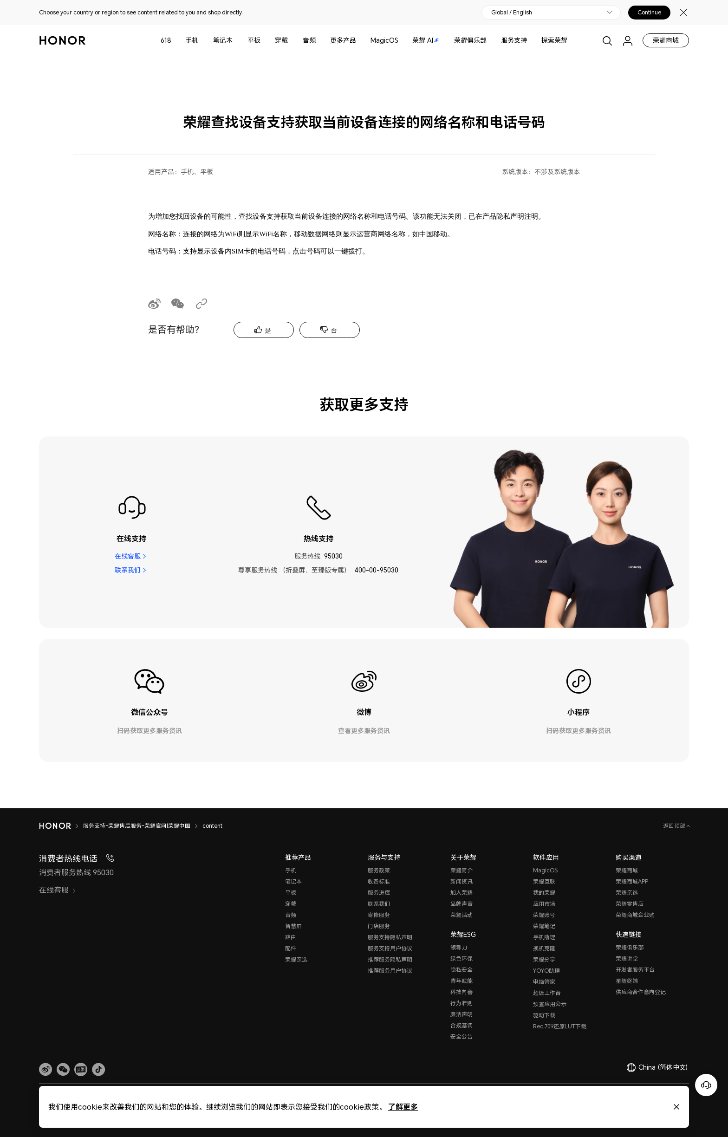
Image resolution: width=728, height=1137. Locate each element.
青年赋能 (461, 980)
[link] (45, 1070)
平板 (253, 40)
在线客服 (128, 556)
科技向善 (461, 991)
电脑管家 (544, 981)
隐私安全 (461, 969)
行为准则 (461, 1003)
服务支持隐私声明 (390, 937)
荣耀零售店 (630, 903)
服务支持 (514, 40)
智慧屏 (293, 926)
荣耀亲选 (296, 959)
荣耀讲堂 (627, 958)
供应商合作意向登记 (641, 991)
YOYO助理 (546, 970)
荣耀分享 (544, 959)
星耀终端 (627, 980)
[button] (63, 1070)
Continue (649, 12)
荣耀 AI (426, 40)
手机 (191, 40)
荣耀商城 (666, 40)
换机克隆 (544, 948)
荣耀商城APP (632, 881)
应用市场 (544, 903)
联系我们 (128, 570)
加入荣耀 (461, 892)
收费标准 (379, 881)
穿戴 (281, 40)
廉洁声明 (461, 1014)
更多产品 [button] (343, 40)
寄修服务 (379, 914)
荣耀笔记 (544, 926)
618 (166, 40)
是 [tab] (268, 330)
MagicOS (384, 40)
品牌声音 (461, 903)
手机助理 (544, 937)
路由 (290, 937)
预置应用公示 (549, 1004)
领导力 (458, 947)
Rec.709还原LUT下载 (559, 1026)
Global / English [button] (511, 12)
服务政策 (379, 870)
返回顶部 (675, 825)
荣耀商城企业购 (635, 914)
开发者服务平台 (635, 969)
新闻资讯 (461, 881)
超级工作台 (547, 992)
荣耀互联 (544, 881)
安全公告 (461, 1036)
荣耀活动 (461, 914)
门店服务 (379, 926)
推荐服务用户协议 (390, 970)
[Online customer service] (706, 1085)
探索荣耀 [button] (554, 40)
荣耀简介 (461, 870)
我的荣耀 (544, 892)
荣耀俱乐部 (470, 40)
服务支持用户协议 (390, 948)
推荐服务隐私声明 (390, 959)
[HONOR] (61, 826)
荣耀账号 (544, 914)
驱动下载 (544, 1015)
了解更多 (403, 1106)
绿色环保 (461, 958)
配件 (290, 948)
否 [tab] (334, 330)
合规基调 (461, 1025)
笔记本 (223, 40)
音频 (309, 40)
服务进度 (379, 892)
